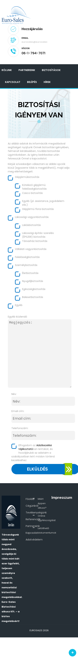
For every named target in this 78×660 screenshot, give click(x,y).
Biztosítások (51, 70)
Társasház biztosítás (34, 241)
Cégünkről (32, 506)
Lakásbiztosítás (31, 225)
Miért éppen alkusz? (42, 503)
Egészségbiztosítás (33, 289)
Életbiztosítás (30, 273)
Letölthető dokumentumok (47, 530)
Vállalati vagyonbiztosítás (30, 249)
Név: (14, 394)
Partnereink (27, 70)
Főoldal (30, 499)
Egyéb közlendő (17, 316)
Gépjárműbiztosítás (27, 177)
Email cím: (17, 411)
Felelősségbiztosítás (27, 257)
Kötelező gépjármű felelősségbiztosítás (34, 187)
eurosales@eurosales (34, 42)
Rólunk (7, 70)
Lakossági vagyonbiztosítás (32, 217)
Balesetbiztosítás (32, 297)
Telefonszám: (19, 428)
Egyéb (18, 305)
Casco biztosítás (32, 193)
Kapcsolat (12, 82)
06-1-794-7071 (33, 53)
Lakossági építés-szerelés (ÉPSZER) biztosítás (38, 235)
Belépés (32, 82)
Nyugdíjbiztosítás (32, 281)
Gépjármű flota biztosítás (38, 209)
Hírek (47, 82)
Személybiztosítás (26, 265)
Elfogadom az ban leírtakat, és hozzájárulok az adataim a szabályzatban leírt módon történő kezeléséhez (33, 452)
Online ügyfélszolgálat (47, 518)
